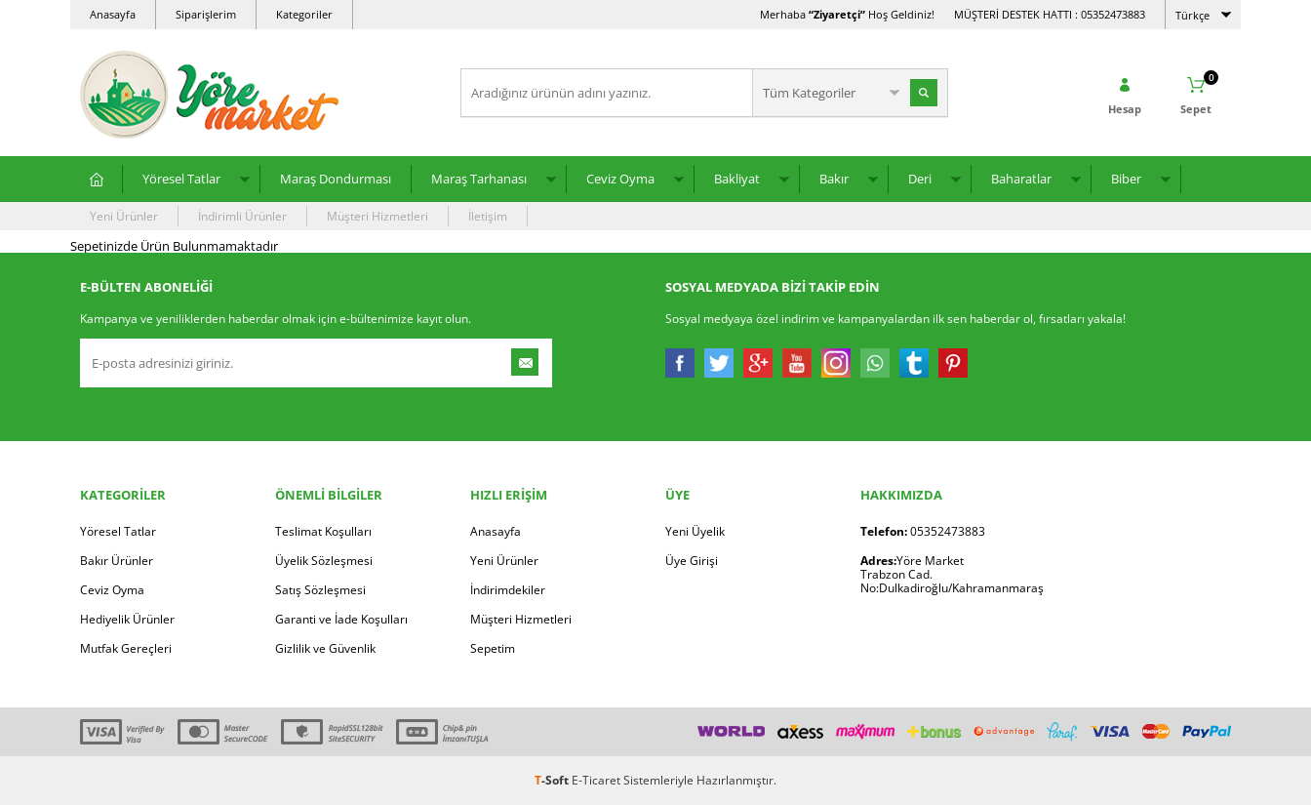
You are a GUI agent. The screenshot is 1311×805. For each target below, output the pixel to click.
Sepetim (492, 648)
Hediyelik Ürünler (127, 619)
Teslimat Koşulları (323, 531)
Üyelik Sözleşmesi (324, 560)
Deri (920, 178)
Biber (1126, 178)
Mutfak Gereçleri (126, 648)
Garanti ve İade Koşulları (341, 619)
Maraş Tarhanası (479, 178)
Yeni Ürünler (124, 216)
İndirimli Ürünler (242, 216)
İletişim (487, 216)
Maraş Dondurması (335, 178)
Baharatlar (1021, 178)
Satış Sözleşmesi (320, 590)
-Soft (553, 780)
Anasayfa (113, 14)
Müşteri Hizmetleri (377, 216)
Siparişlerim (206, 14)
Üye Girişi (691, 560)
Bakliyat (737, 178)
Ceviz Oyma (620, 178)
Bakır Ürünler (116, 560)
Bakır (834, 178)
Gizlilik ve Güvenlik (325, 648)
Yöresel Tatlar (181, 178)
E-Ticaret (596, 780)
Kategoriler (304, 14)
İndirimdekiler (507, 590)
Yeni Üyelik (695, 531)
